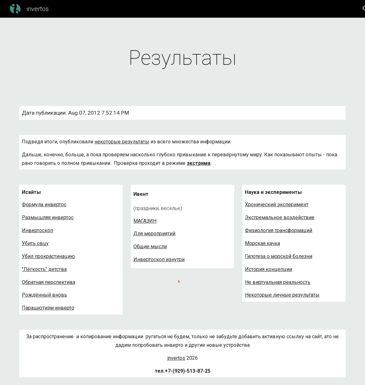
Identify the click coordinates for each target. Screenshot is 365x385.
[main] (182, 58)
